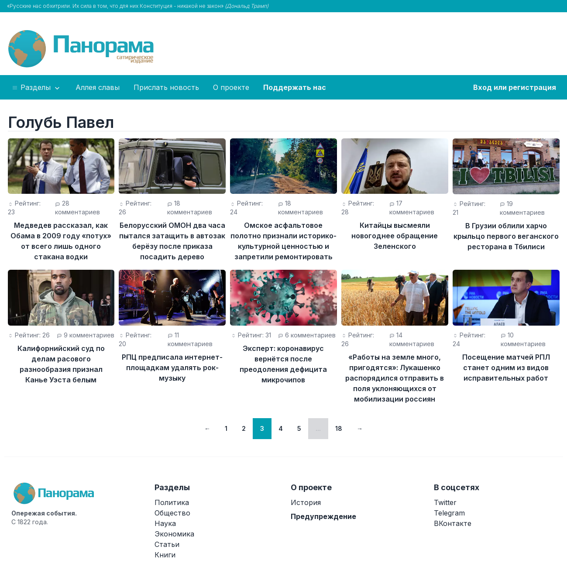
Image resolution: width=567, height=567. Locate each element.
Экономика (174, 533)
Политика (172, 502)
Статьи (167, 544)
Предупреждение (323, 516)
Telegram (449, 513)
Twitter (445, 502)
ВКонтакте (452, 523)
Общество (172, 513)
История (306, 502)
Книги (165, 554)
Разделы (36, 88)
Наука (165, 523)
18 (338, 428)
